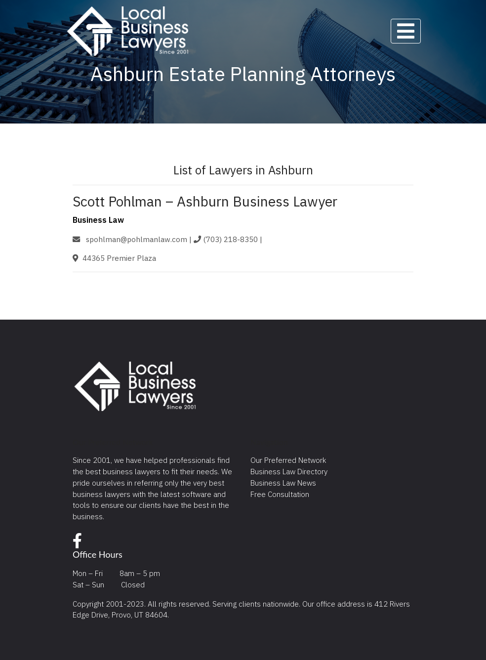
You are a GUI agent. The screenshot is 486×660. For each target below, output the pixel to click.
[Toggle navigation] (406, 31)
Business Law (98, 220)
